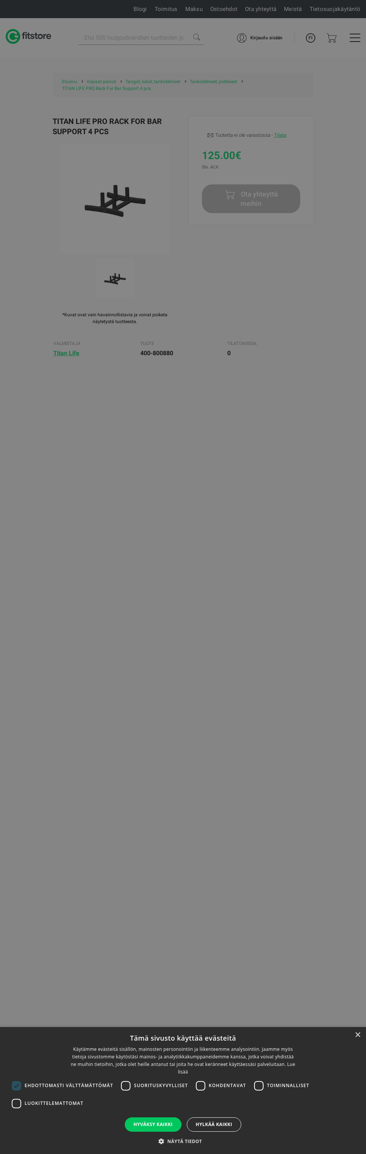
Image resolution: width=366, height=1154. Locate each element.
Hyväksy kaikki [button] (153, 1124)
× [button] (357, 1035)
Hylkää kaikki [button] (214, 1124)
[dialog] (183, 577)
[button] (183, 1141)
